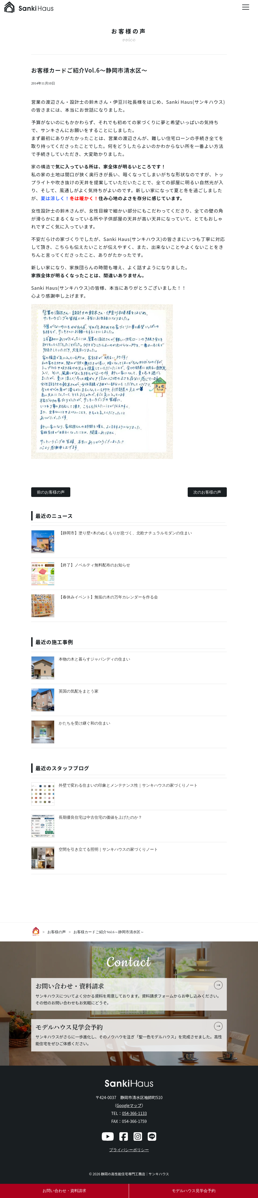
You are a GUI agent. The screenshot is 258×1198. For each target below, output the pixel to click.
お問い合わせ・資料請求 (64, 1191)
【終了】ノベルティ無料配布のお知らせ (94, 565)
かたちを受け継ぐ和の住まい (84, 723)
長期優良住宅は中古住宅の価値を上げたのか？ (100, 817)
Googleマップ (129, 1105)
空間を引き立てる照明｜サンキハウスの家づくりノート (108, 849)
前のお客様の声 (51, 492)
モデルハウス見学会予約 (193, 1191)
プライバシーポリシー (129, 1150)
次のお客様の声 (207, 492)
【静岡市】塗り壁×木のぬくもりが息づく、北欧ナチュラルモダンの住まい (125, 533)
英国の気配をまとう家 (78, 691)
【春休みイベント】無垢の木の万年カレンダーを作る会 (108, 597)
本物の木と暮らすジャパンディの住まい (94, 659)
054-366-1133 (134, 1113)
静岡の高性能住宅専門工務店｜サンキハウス (135, 1173)
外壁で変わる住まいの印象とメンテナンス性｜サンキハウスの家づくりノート (128, 785)
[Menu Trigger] (246, 7)
